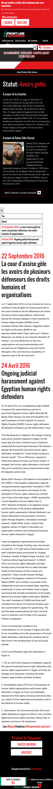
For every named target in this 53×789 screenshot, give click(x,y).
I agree (7, 22)
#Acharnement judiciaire (38, 726)
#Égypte (11, 726)
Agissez (26, 752)
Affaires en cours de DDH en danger (39, 781)
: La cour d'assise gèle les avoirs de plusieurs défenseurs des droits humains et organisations (21, 230)
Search (45, 40)
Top (3, 216)
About (4, 221)
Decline (22, 22)
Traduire (47, 47)
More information (9, 17)
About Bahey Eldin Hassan (27, 72)
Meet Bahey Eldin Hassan (20, 192)
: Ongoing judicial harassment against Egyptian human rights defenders (20, 241)
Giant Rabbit (36, 769)
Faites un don (20, 40)
